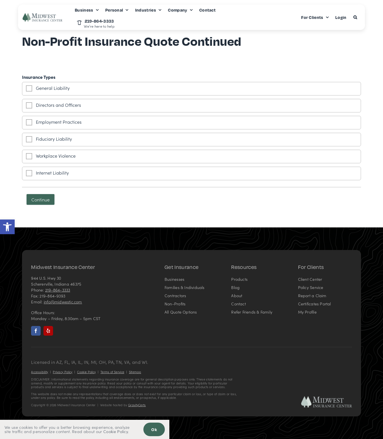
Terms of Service (112, 372)
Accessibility (39, 372)
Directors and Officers (58, 105)
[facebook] (36, 331)
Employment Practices (59, 122)
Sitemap (135, 372)
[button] (7, 227)
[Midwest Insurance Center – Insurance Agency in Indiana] (326, 398)
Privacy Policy (62, 372)
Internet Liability (52, 172)
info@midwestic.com (63, 302)
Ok (154, 429)
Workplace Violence (56, 156)
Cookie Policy (86, 372)
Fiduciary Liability (54, 139)
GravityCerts (137, 405)
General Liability (53, 88)
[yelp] (48, 331)
